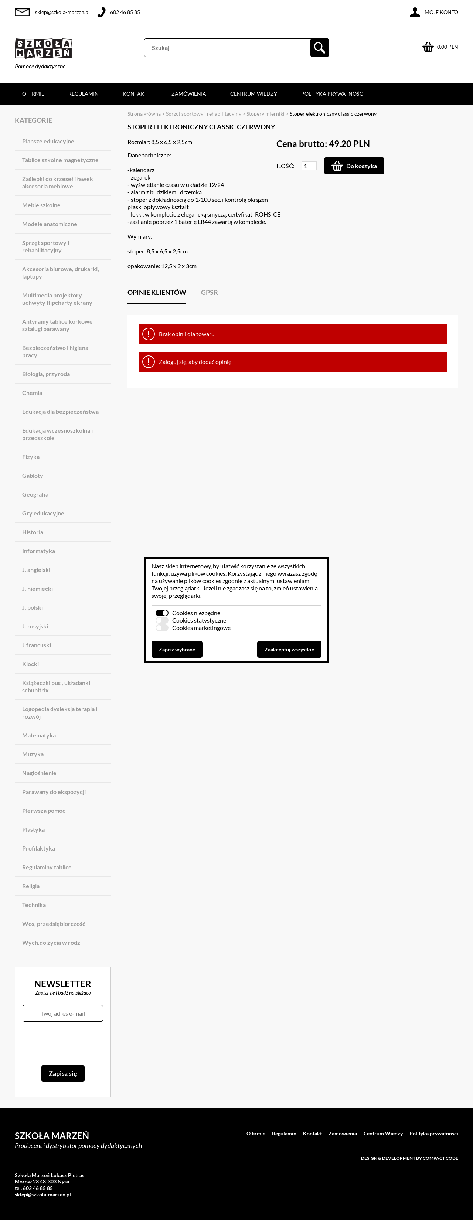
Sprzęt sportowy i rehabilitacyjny (45, 246)
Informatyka (38, 550)
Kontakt (135, 94)
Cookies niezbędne (196, 612)
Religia (31, 885)
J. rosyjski (35, 626)
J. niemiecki (37, 588)
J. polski (32, 607)
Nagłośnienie (39, 772)
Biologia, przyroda (46, 373)
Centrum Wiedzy (253, 94)
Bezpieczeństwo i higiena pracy (55, 351)
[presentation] (63, 1043)
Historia (32, 531)
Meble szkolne (41, 204)
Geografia (35, 494)
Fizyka (31, 456)
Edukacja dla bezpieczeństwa (60, 411)
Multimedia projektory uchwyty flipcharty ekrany (57, 299)
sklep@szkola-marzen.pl (62, 12)
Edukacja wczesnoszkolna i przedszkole (57, 434)
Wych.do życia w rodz (51, 942)
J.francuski (36, 644)
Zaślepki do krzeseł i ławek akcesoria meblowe (57, 182)
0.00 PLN (447, 47)
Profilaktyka (38, 848)
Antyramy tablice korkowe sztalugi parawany (57, 325)
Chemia (32, 392)
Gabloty (32, 475)
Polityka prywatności (333, 94)
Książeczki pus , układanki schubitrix (56, 686)
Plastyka (33, 829)
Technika (34, 904)
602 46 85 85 (125, 12)
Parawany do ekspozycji (54, 791)
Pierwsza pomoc (43, 810)
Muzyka (33, 753)
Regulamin (83, 94)
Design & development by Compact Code (409, 1158)
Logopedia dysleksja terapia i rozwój (59, 712)
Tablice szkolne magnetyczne (60, 159)
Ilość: (285, 165)
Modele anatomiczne (49, 223)
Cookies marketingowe (201, 627)
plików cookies (206, 573)
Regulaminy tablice (47, 866)
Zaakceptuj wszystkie (289, 649)
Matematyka (39, 735)
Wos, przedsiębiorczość (53, 923)
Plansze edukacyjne (48, 140)
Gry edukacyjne (43, 513)
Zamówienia (188, 94)
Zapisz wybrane (177, 649)
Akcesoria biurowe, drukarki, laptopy (60, 272)
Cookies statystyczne (199, 620)
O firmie (33, 94)
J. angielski (36, 569)
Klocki (30, 663)
